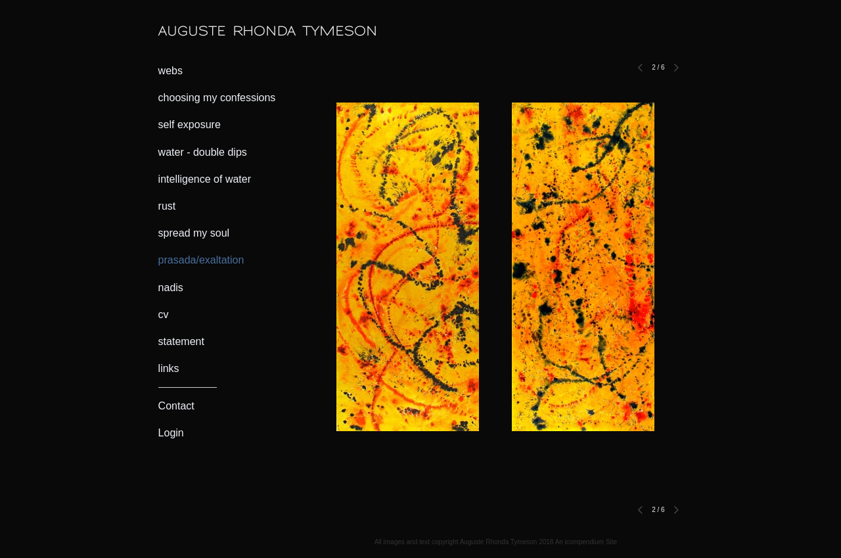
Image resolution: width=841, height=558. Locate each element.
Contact (176, 405)
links (168, 368)
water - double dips (202, 152)
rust (167, 206)
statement (181, 341)
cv (163, 314)
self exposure (189, 124)
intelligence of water (204, 179)
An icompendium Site (586, 542)
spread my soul (194, 233)
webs (170, 70)
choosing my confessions (217, 97)
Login (171, 432)
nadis (170, 287)
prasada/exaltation (201, 260)
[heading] (191, 31)
